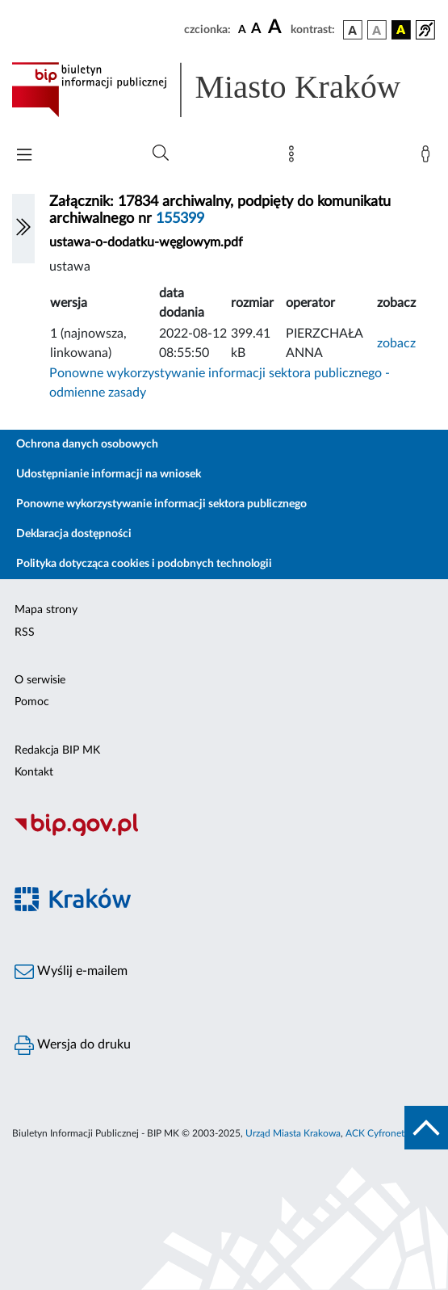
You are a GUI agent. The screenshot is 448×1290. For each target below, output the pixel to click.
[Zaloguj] (428, 157)
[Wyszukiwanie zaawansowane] (161, 153)
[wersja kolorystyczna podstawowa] (352, 29)
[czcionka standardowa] (242, 29)
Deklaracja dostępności (74, 534)
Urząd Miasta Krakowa (293, 1133)
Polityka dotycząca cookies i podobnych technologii (144, 563)
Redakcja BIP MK (57, 750)
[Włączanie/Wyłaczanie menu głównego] (24, 156)
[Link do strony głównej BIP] (224, 89)
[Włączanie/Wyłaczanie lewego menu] (23, 228)
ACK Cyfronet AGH (386, 1133)
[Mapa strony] (294, 157)
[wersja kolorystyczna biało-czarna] (376, 29)
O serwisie (40, 680)
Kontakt (34, 772)
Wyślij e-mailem (71, 971)
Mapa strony (46, 610)
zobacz (396, 343)
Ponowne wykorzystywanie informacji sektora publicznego (161, 504)
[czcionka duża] (276, 27)
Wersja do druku (73, 1045)
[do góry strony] (426, 1127)
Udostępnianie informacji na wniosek (108, 474)
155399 (180, 219)
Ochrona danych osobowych (87, 444)
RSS (25, 632)
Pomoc (32, 702)
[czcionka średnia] (256, 29)
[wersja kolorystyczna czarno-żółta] (401, 29)
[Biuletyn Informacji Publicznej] (224, 833)
